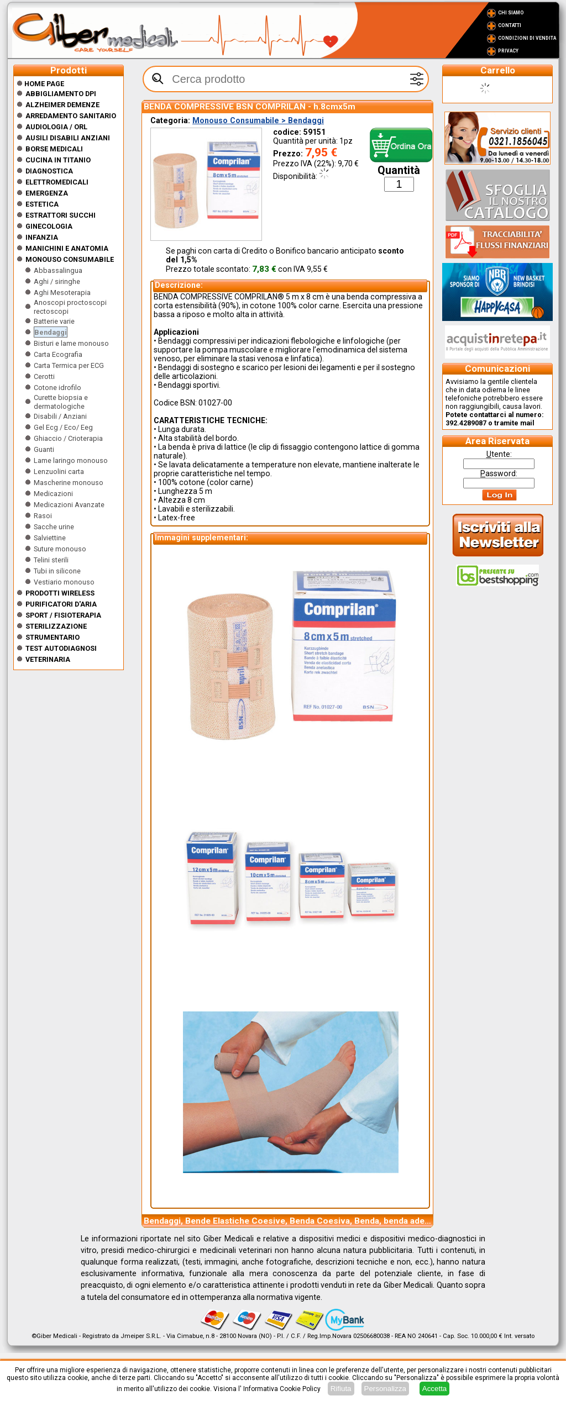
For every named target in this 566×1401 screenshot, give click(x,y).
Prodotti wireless (60, 593)
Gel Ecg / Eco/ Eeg (63, 427)
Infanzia (41, 237)
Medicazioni (53, 493)
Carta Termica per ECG (69, 365)
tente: (499, 454)
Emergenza (46, 193)
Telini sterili (51, 560)
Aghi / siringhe (57, 281)
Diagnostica (49, 171)
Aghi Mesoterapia (62, 292)
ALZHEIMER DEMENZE (62, 105)
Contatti (509, 25)
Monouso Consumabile (69, 259)
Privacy (508, 51)
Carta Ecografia (58, 354)
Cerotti (44, 376)
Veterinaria (47, 659)
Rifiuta (341, 1388)
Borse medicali (54, 149)
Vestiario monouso (64, 582)
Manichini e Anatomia (66, 248)
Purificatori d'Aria (61, 604)
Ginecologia (48, 226)
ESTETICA (42, 204)
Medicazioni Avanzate (69, 505)
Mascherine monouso (68, 482)
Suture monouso (60, 549)
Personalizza (385, 1388)
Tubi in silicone (57, 571)
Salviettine (50, 538)
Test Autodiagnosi (61, 648)
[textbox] (286, 79)
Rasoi (43, 516)
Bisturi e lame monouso (71, 343)
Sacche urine (54, 527)
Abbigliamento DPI (60, 93)
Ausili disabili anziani (67, 138)
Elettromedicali (56, 182)
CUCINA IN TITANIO (58, 160)
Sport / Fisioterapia (63, 615)
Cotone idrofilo (57, 387)
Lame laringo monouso (71, 460)
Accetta (434, 1388)
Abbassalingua (58, 270)
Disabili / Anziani (60, 416)
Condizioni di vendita (527, 38)
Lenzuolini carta (59, 471)
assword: (498, 473)
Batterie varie (54, 321)
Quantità (399, 170)
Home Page (40, 84)
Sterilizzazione (56, 626)
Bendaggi (50, 332)
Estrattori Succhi (60, 215)
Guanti (44, 449)
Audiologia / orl (56, 127)
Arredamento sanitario (70, 116)
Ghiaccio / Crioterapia (68, 438)
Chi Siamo (511, 12)
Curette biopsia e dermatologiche (61, 401)
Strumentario (52, 637)
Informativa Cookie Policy (282, 1389)
